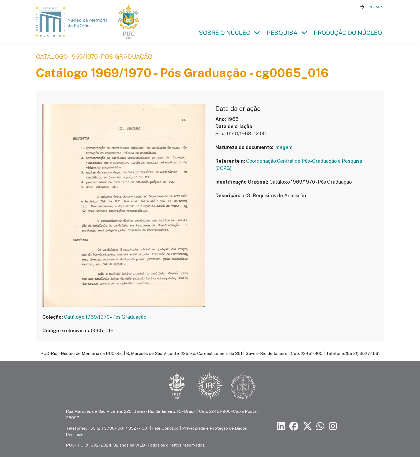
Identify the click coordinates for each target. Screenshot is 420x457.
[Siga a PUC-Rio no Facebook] (293, 426)
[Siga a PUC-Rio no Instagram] (333, 426)
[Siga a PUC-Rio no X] (307, 426)
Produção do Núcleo (348, 33)
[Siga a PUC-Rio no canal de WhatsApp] (320, 426)
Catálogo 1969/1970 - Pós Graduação (94, 57)
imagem (283, 148)
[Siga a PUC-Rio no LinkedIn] (281, 426)
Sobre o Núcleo (224, 33)
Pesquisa (282, 33)
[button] (257, 33)
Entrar (375, 7)
